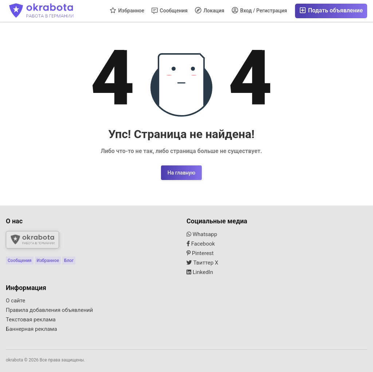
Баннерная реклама (31, 329)
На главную (181, 173)
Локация (209, 10)
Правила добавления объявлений (49, 310)
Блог (69, 260)
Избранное (127, 10)
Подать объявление (331, 10)
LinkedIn (199, 272)
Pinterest (200, 253)
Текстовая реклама (31, 319)
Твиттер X (202, 262)
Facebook (200, 243)
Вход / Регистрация (259, 10)
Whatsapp (201, 234)
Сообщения (170, 11)
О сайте (15, 300)
